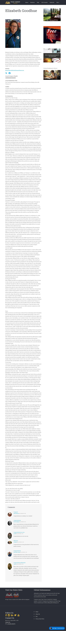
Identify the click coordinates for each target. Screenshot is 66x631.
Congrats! (16, 512)
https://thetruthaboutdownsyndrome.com (14, 70)
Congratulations (17, 520)
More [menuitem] (58, 3)
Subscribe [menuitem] (52, 2)
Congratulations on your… (19, 532)
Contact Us (7, 622)
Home (37, 611)
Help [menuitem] (38, 2)
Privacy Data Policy (40, 618)
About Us (38, 614)
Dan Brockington (16, 521)
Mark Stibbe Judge (17, 552)
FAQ (36, 616)
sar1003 (15, 533)
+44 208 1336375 (11, 623)
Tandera (15, 564)
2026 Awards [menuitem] (44, 3)
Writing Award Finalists (10, 77)
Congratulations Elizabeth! (19, 562)
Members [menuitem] (32, 2)
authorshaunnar (16, 513)
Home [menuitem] (26, 3)
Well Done (16, 540)
